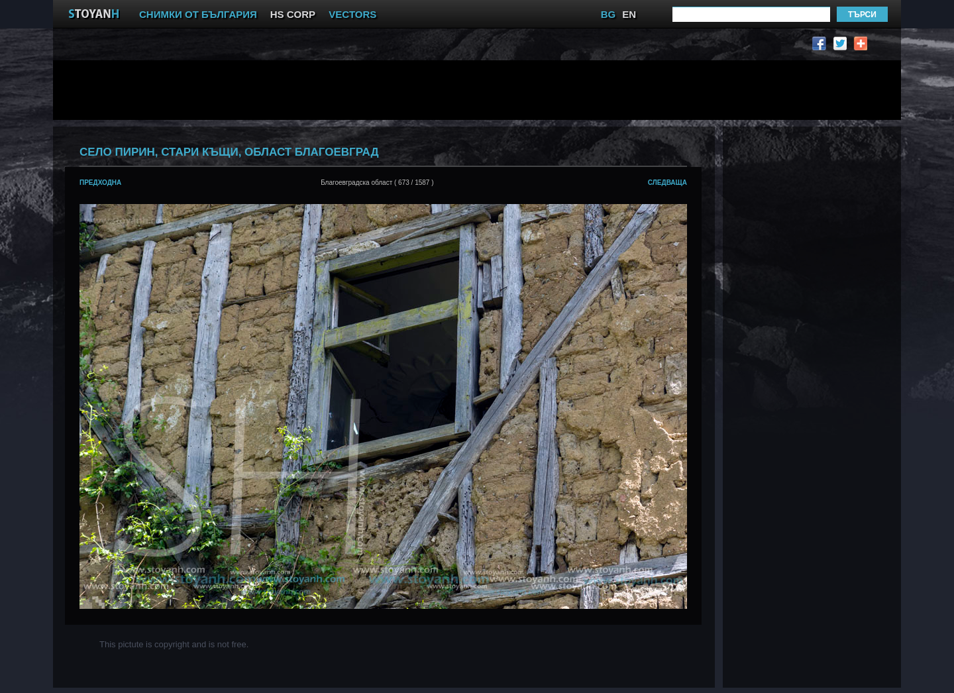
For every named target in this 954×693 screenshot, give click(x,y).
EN (629, 14)
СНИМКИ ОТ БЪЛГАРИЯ (198, 14)
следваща (667, 182)
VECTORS (352, 14)
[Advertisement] (387, 90)
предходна (100, 182)
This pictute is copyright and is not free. (173, 644)
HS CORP (292, 14)
